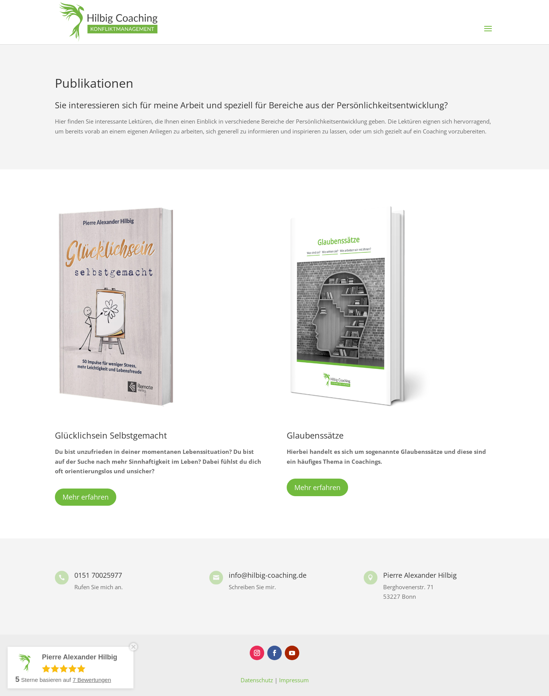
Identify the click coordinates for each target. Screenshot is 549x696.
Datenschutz (257, 680)
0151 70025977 (98, 575)
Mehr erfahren (86, 497)
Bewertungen (91, 680)
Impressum (294, 680)
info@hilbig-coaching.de (268, 575)
